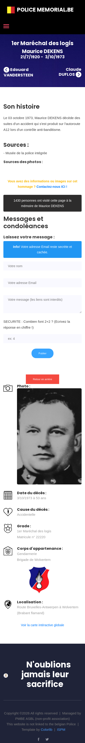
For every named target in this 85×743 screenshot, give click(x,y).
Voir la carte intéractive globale (42, 625)
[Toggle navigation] (6, 26)
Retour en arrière (42, 379)
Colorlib (46, 729)
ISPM (61, 729)
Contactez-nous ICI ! (51, 186)
